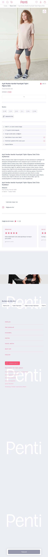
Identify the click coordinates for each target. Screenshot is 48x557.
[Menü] (3, 2)
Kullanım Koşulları (10, 380)
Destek (7, 338)
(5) (44, 84)
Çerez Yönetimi (9, 383)
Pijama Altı (6, 305)
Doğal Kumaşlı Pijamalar (32, 305)
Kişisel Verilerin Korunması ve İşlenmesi (16, 371)
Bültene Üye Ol (13, 363)
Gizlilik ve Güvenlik (10, 377)
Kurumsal (8, 332)
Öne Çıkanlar (9, 327)
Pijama (5, 6)
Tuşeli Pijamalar (16, 305)
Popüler (7, 322)
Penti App (8, 349)
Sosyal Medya (9, 343)
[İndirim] (11, 2)
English (7, 354)
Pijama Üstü (13, 6)
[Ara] (7, 2)
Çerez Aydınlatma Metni (12, 374)
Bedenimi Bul (8, 116)
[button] (22, 78)
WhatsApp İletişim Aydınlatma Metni (15, 386)
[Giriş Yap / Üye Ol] (40, 2)
